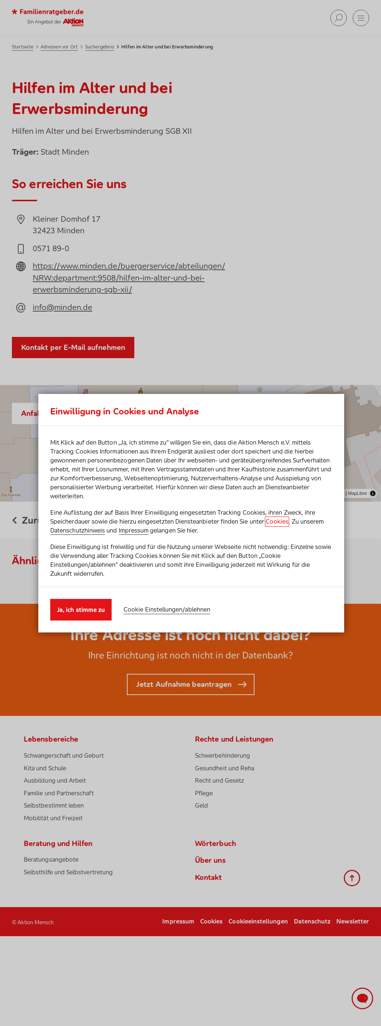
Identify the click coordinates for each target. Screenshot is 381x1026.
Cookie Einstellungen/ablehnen (167, 609)
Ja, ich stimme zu (81, 610)
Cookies (277, 521)
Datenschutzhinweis (77, 530)
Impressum (134, 530)
